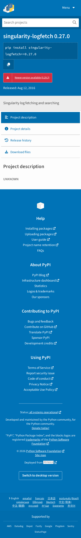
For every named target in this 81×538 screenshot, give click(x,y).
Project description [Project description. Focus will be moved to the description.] (20, 117)
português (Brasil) (69, 498)
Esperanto (58, 506)
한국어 (71, 506)
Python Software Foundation (50, 442)
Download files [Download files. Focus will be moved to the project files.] (17, 152)
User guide (39, 239)
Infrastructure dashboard (39, 280)
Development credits (39, 343)
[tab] (40, 117)
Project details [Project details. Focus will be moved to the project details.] (17, 128)
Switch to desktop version (40, 475)
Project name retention (39, 245)
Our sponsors (40, 297)
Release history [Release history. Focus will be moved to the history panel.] (17, 140)
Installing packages (38, 228)
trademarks (33, 440)
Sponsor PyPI (40, 337)
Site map (40, 455)
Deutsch (50, 502)
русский (33, 506)
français (39, 498)
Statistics (40, 286)
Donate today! (40, 428)
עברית (45, 506)
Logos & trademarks (40, 291)
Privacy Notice (39, 384)
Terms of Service (39, 367)
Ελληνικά (38, 502)
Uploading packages (39, 234)
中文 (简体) (65, 502)
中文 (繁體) (18, 506)
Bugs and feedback (41, 321)
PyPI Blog (38, 275)
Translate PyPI (39, 332)
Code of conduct (39, 378)
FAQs (40, 250)
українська (22, 502)
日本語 (52, 498)
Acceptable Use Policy (39, 389)
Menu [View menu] (69, 7)
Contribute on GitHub (38, 326)
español (27, 498)
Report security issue (40, 373)
